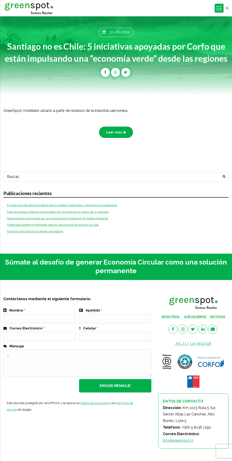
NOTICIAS (217, 316)
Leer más (116, 132)
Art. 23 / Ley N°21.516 (193, 343)
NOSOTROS (171, 316)
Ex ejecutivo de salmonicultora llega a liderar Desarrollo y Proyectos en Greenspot (62, 205)
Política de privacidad (94, 403)
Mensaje (13, 346)
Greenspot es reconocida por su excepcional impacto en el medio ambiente (57, 218)
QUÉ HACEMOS (195, 316)
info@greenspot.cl (178, 440)
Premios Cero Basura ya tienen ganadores (35, 231)
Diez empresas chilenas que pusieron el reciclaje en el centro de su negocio (58, 211)
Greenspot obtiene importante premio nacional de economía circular (53, 224)
